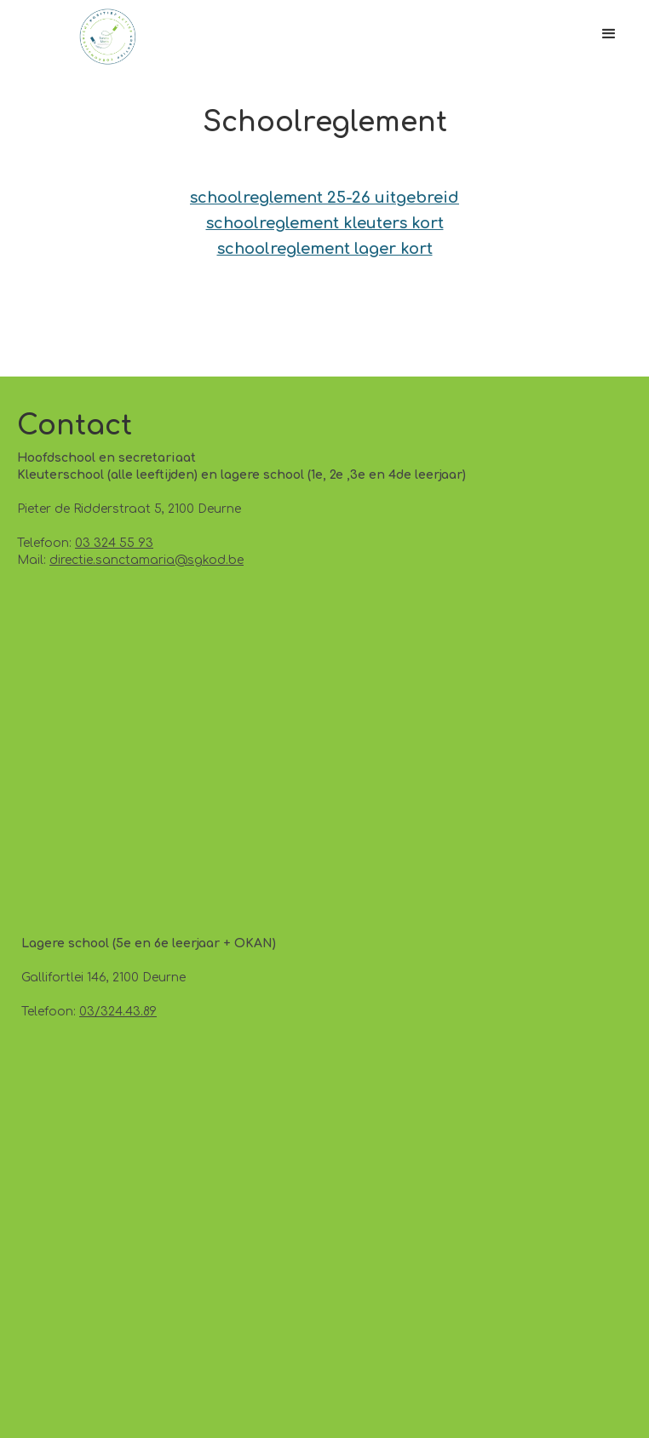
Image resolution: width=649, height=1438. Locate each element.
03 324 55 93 (114, 543)
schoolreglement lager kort (325, 248)
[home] (103, 37)
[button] (609, 34)
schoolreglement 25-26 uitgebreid (324, 197)
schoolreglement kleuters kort (325, 223)
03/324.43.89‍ (118, 1011)
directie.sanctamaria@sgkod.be (146, 560)
